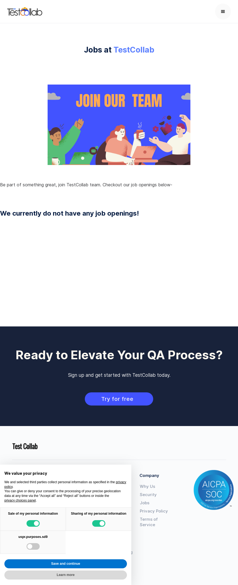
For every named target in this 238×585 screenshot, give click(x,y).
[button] (223, 11)
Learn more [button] (65, 575)
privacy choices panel (20, 500)
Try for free (119, 399)
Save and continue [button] (65, 564)
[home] (25, 11)
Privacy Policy (154, 511)
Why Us (147, 486)
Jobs (144, 502)
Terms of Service (149, 522)
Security (148, 494)
